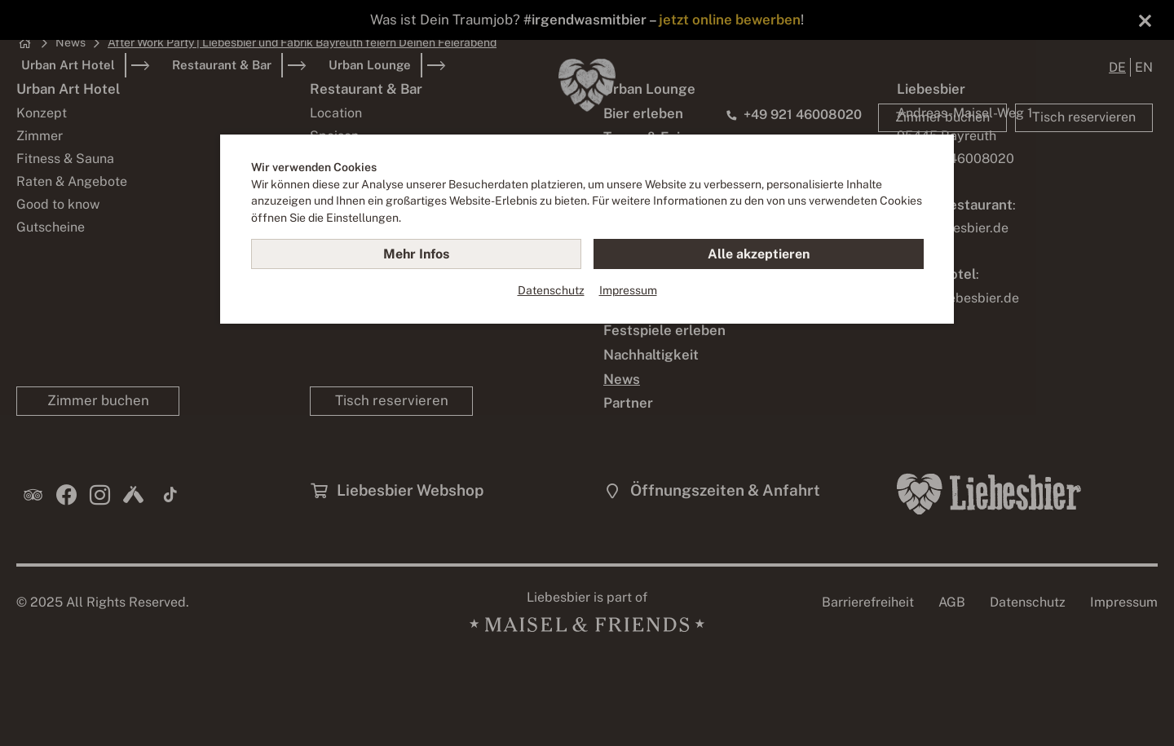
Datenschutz (551, 290)
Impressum (628, 290)
